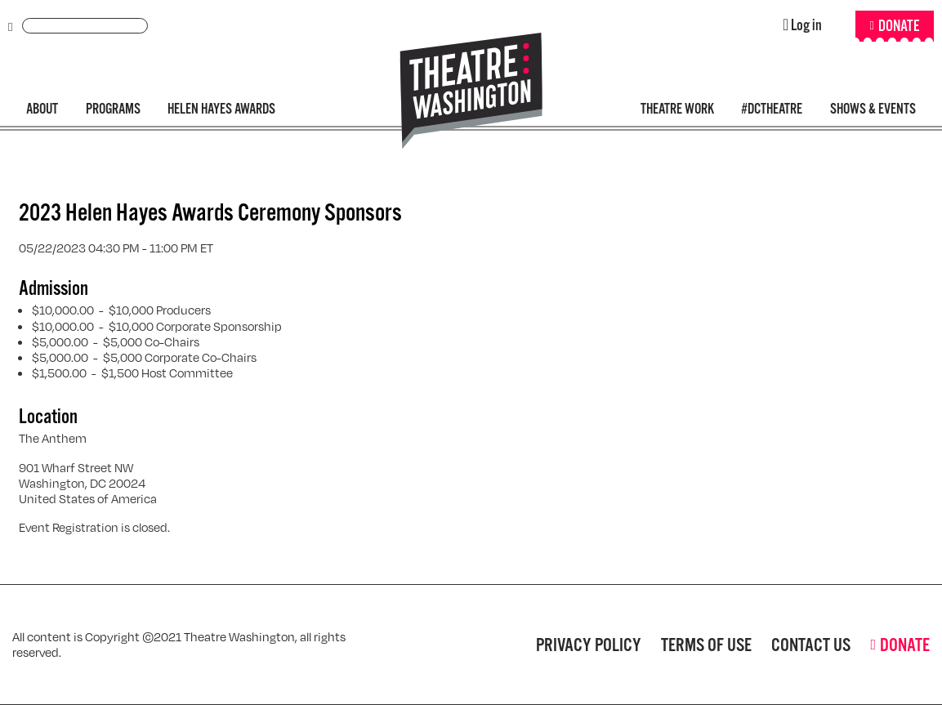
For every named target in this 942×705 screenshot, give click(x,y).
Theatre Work (677, 109)
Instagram (483, 644)
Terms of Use (706, 645)
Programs (113, 109)
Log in (806, 25)
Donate (898, 26)
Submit (10, 27)
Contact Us (810, 645)
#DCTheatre (771, 109)
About (42, 109)
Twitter (456, 644)
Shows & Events (873, 109)
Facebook (428, 644)
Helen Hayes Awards (221, 109)
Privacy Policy (588, 645)
